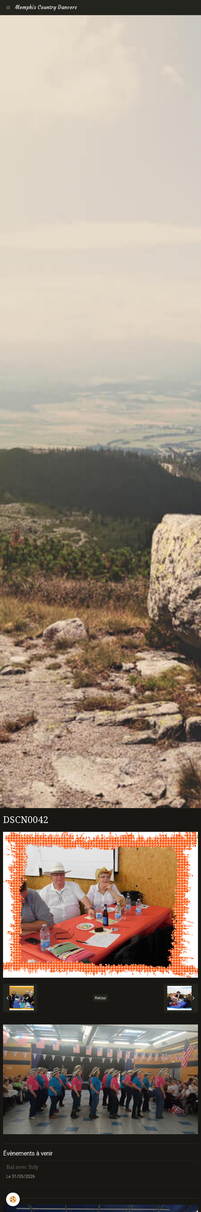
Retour (100, 998)
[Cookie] (13, 1199)
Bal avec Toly (22, 1167)
